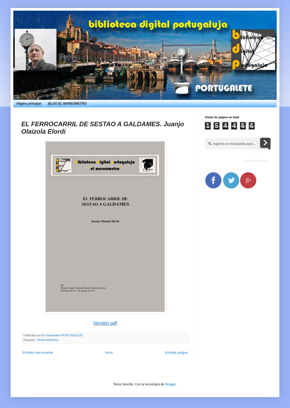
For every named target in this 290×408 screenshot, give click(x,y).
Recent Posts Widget (256, 160)
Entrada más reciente (38, 352)
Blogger (170, 384)
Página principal (28, 103)
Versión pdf (105, 323)
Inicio (109, 352)
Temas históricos (47, 339)
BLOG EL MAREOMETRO (67, 103)
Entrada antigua (176, 352)
